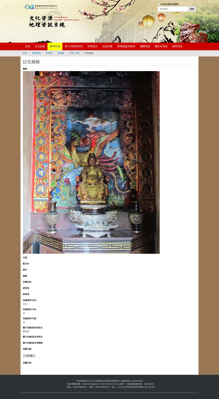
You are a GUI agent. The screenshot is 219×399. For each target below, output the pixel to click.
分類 (25, 257)
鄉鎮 (25, 276)
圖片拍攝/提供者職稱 (33, 343)
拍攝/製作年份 (29, 300)
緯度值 (26, 294)
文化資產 (40, 46)
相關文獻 (27, 349)
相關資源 (145, 46)
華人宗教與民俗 (74, 46)
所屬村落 (27, 282)
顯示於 (26, 263)
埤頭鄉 (60, 53)
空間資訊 (92, 46)
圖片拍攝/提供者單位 (33, 337)
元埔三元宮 (74, 53)
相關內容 (27, 363)
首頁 (27, 46)
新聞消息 (177, 46)
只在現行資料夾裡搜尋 (169, 4)
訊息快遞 (107, 46)
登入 (153, 13)
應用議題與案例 (126, 46)
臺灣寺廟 (55, 46)
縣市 (25, 270)
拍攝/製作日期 (29, 318)
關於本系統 (161, 46)
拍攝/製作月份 (29, 309)
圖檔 (25, 69)
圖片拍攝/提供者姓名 (33, 327)
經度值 (26, 288)
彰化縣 (49, 53)
